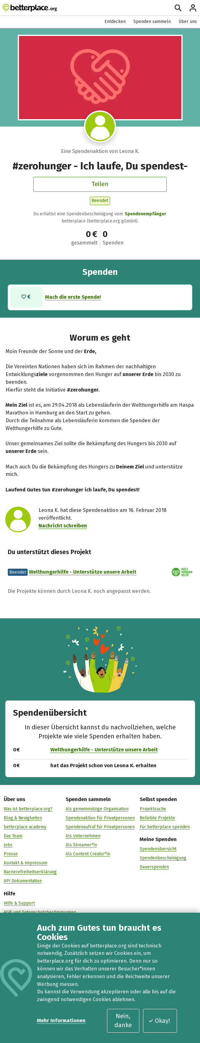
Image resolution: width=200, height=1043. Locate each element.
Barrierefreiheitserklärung (30, 872)
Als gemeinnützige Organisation (97, 809)
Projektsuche (153, 809)
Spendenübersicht (158, 849)
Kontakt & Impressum (25, 863)
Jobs (8, 845)
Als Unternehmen (83, 836)
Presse (11, 854)
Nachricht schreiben (63, 526)
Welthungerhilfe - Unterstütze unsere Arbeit (82, 572)
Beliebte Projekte (157, 818)
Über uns (188, 21)
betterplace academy (25, 827)
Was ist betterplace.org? (28, 809)
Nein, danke (123, 1021)
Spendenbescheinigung (163, 858)
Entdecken (115, 21)
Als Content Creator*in (88, 854)
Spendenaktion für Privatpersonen (100, 818)
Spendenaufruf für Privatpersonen (100, 827)
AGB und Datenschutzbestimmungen (40, 912)
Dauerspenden (154, 867)
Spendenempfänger (145, 214)
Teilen (100, 184)
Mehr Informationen (61, 1020)
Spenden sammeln (152, 21)
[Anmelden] (193, 8)
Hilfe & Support (19, 903)
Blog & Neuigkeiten (23, 818)
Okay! (159, 1020)
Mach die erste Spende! (73, 297)
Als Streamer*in (81, 845)
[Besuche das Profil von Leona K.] (100, 126)
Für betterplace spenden (165, 827)
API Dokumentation (23, 881)
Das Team (13, 836)
